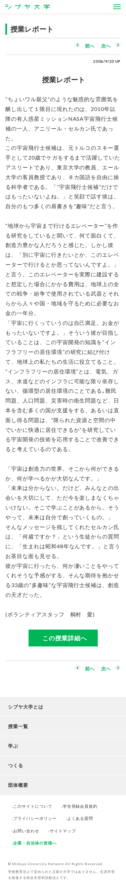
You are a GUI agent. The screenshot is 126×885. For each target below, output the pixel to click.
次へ (106, 46)
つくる (15, 765)
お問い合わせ (26, 830)
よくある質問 (80, 818)
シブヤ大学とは (25, 707)
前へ (89, 46)
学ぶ (13, 746)
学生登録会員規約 (80, 806)
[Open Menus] (117, 7)
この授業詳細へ (64, 638)
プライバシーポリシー (35, 818)
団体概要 (18, 785)
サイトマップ (63, 830)
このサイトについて (32, 806)
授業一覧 (18, 726)
